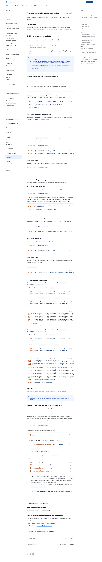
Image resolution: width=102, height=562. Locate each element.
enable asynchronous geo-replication (42, 510)
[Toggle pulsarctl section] (13, 170)
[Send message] (72, 548)
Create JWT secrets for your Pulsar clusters (89, 53)
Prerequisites (82, 13)
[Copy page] (67, 13)
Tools (31, 6)
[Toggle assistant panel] (63, 2)
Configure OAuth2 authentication (44, 525)
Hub (23, 6)
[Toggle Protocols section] (13, 137)
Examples (82, 46)
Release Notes (45, 6)
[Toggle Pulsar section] (13, 130)
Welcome (8, 6)
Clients (27, 6)
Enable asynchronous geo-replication (87, 15)
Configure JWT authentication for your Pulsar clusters (89, 56)
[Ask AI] (72, 101)
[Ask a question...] (50, 547)
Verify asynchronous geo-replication (88, 44)
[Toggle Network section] (13, 135)
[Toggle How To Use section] (13, 87)
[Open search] (47, 2)
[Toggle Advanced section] (13, 144)
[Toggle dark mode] (95, 2)
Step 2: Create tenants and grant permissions (88, 23)
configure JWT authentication (41, 503)
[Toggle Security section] (13, 140)
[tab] (32, 89)
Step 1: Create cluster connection (88, 20)
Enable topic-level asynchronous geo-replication (88, 31)
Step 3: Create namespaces (87, 26)
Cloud (12, 6)
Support (83, 2)
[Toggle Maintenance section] (13, 142)
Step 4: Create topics (86, 28)
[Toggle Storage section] (13, 132)
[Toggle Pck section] (13, 173)
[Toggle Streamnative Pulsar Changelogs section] (13, 119)
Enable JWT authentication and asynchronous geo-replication (87, 49)
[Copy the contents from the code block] (69, 101)
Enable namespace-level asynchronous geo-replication (89, 18)
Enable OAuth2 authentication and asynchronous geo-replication (88, 62)
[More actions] (72, 13)
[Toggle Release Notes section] (13, 117)
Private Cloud (18, 6)
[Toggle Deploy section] (13, 128)
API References (37, 6)
